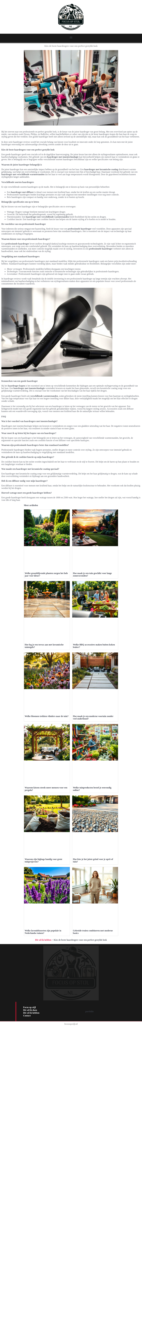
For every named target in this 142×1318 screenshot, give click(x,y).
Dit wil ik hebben (43, 1183)
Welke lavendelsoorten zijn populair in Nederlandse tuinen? (43, 1174)
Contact (27, 1258)
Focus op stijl (29, 1250)
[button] (71, 37)
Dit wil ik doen (30, 1253)
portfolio (89, 1254)
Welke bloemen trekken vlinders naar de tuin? (47, 813)
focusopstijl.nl (71, 1267)
